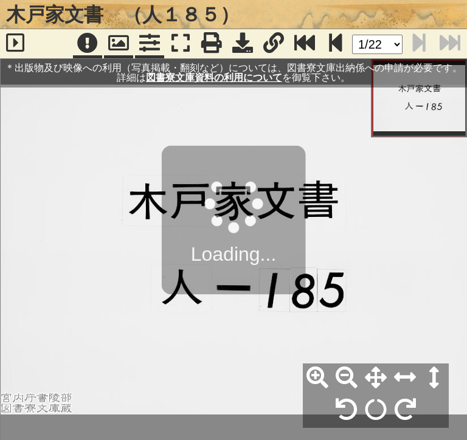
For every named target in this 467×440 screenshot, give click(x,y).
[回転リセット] (375, 410)
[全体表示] (375, 378)
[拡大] (317, 378)
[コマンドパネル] (149, 43)
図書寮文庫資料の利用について (214, 77)
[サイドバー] (15, 43)
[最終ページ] (304, 43)
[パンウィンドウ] (118, 43)
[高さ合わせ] (434, 378)
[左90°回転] (346, 410)
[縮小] (346, 378)
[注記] (87, 43)
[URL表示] (273, 43)
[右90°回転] (405, 410)
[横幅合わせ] (405, 378)
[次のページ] (335, 43)
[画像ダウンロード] (242, 43)
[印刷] (211, 43)
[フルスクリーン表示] (180, 43)
